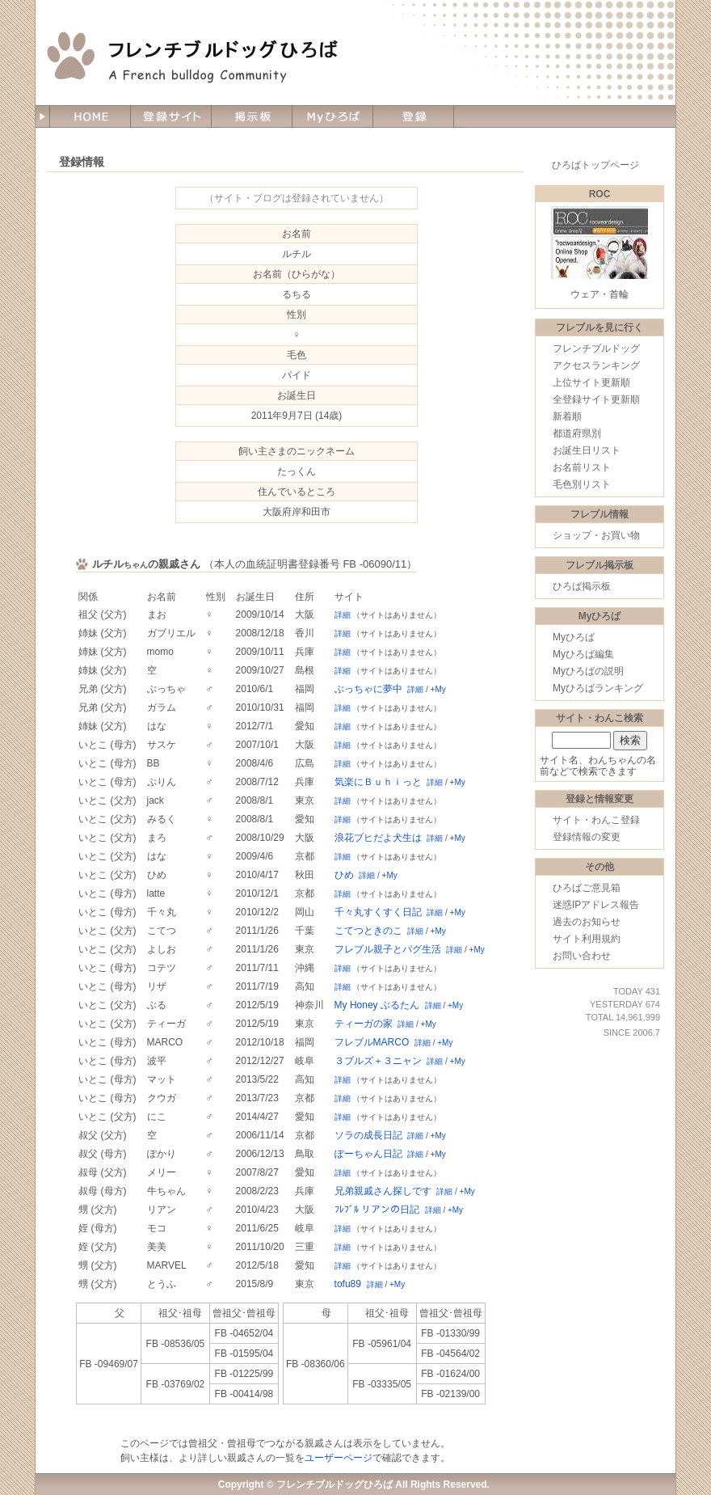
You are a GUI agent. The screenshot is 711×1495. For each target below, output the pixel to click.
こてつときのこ (368, 930)
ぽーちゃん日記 (368, 1153)
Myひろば (574, 637)
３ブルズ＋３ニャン (378, 1060)
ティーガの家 (363, 1023)
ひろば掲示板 (582, 586)
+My (438, 689)
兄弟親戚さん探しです (382, 1191)
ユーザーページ (338, 1457)
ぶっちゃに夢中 (368, 689)
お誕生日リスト (587, 450)
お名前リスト (582, 467)
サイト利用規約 (587, 938)
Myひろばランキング (598, 688)
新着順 (567, 416)
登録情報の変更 (587, 837)
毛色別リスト (582, 484)
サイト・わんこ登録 (596, 820)
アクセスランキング (596, 365)
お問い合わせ (582, 955)
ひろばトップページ (595, 165)
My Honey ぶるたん (376, 1005)
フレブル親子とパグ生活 (387, 949)
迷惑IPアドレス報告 (596, 904)
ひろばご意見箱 (587, 887)
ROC (600, 194)
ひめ (344, 875)
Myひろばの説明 (588, 671)
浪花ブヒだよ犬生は (378, 837)
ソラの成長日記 (368, 1135)
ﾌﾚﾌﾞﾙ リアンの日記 (376, 1209)
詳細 (342, 614)
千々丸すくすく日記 (378, 912)
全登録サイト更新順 (596, 399)
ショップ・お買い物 (596, 535)
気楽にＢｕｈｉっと (378, 782)
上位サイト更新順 (591, 382)
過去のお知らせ (587, 921)
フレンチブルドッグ (596, 348)
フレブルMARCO (372, 1042)
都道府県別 (577, 433)
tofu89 (347, 1284)
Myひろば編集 (583, 654)
